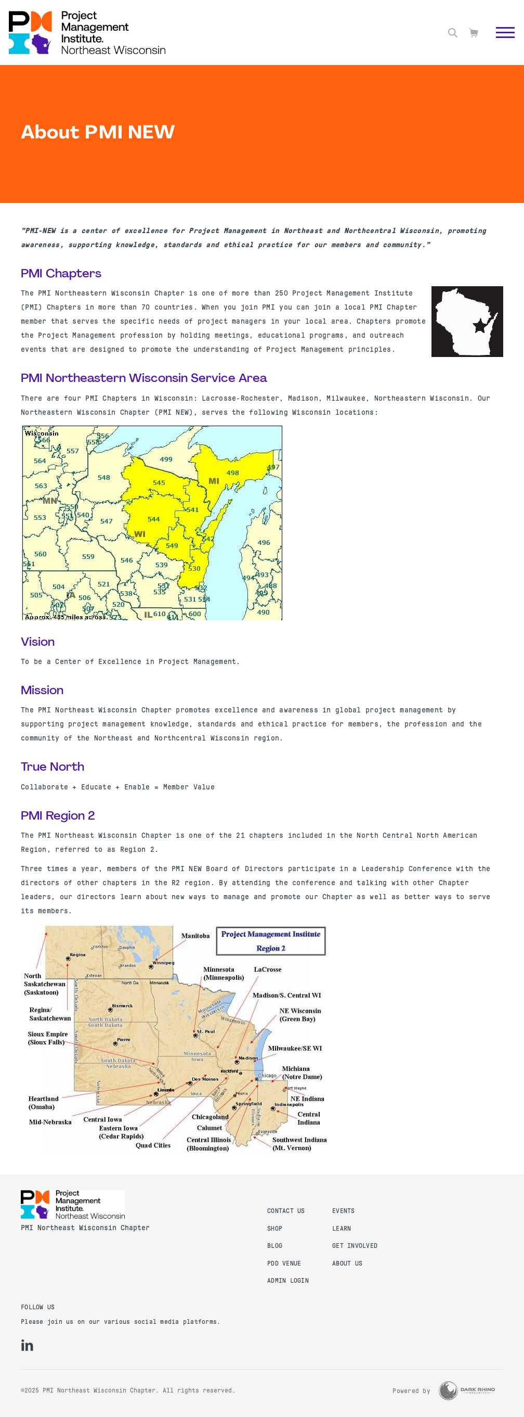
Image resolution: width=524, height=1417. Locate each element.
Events (343, 1211)
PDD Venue (284, 1263)
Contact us (286, 1211)
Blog (274, 1245)
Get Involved (354, 1245)
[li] (27, 1345)
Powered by (411, 1391)
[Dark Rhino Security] (467, 1390)
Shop (274, 1228)
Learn (341, 1228)
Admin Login (288, 1280)
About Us (347, 1263)
